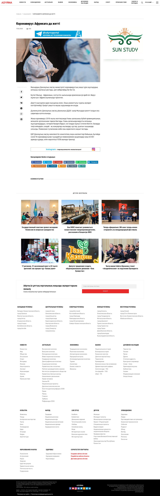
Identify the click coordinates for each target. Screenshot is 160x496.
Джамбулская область (104, 329)
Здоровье (124, 413)
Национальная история (103, 347)
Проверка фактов (99, 432)
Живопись (23, 413)
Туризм (72, 360)
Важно (60, 2)
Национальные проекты (50, 382)
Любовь (74, 423)
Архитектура (24, 435)
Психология (24, 452)
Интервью (23, 360)
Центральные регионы (54, 305)
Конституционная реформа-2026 (53, 387)
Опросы (22, 372)
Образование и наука (28, 448)
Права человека (47, 377)
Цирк (21, 428)
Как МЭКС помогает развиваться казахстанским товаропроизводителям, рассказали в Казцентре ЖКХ (80, 230)
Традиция (48, 413)
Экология (124, 438)
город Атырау (21, 322)
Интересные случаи (78, 430)
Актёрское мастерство (28, 418)
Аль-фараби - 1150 (101, 370)
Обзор (123, 428)
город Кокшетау (51, 314)
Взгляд (123, 430)
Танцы (22, 415)
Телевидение (24, 425)
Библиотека (127, 367)
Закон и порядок (134, 2)
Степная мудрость (129, 357)
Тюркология (99, 357)
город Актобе (21, 327)
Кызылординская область (105, 334)
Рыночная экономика (77, 350)
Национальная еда (51, 418)
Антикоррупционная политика (80, 357)
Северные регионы (76, 305)
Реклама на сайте (23, 493)
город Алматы (102, 309)
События (124, 423)
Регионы (124, 435)
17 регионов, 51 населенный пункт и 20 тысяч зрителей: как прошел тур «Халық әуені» (40, 267)
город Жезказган (51, 324)
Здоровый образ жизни (53, 452)
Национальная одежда (52, 423)
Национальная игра (51, 415)
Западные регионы (24, 305)
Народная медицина (52, 454)
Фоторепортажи (77, 435)
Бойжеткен (75, 415)
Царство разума (25, 462)
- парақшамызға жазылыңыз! (63, 149)
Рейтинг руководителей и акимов (53, 367)
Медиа (22, 433)
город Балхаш (50, 329)
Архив (22, 375)
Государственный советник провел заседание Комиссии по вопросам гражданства (40, 229)
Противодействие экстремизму (131, 418)
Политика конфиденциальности (42, 493)
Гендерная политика (49, 357)
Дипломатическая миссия (51, 385)
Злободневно (36, 2)
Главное (45, 394)
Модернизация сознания (131, 372)
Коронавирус (50, 457)
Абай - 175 (98, 372)
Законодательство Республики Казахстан (104, 441)
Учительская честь (26, 467)
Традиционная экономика (78, 347)
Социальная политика (49, 362)
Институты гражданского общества (54, 370)
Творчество (127, 347)
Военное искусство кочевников (105, 362)
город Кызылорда (103, 332)
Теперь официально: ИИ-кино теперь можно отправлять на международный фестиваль (120, 229)
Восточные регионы (128, 305)
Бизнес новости (75, 365)
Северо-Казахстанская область (80, 322)
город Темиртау (51, 327)
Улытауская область (52, 322)
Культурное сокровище (131, 360)
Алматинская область (104, 312)
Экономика (72, 2)
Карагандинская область (54, 319)
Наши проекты (25, 365)
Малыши (96, 413)
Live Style (75, 409)
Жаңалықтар (27, 14)
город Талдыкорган (103, 314)
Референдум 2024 (48, 399)
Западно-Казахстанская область (28, 309)
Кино (21, 423)
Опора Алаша (127, 375)
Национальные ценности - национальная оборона (102, 429)
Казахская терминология (129, 420)
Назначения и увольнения (50, 375)
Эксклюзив (124, 433)
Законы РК (45, 380)
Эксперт (23, 367)
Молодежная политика (49, 352)
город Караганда (51, 317)
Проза (125, 352)
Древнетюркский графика (104, 365)
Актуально (49, 2)
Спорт (108, 2)
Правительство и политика (51, 365)
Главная (18, 14)
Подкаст (124, 425)
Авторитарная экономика (78, 352)
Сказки (125, 370)
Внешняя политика (48, 350)
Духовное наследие (84, 2)
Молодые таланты (100, 415)
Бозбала (74, 413)
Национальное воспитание (54, 420)
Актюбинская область (24, 324)
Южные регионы (103, 305)
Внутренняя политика (49, 347)
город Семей (124, 309)
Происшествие (121, 2)
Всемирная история (102, 350)
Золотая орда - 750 (101, 367)
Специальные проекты (101, 423)
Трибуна (45, 397)
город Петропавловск (76, 319)
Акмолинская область (53, 312)
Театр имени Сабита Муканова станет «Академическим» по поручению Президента (120, 267)
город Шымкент (102, 319)
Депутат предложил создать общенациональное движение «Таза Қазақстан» (80, 268)
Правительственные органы (51, 372)
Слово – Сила (127, 362)
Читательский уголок (79, 420)
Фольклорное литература (102, 418)
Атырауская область (24, 319)
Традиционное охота (52, 425)
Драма (125, 355)
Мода (73, 428)
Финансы (73, 367)
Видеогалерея (98, 425)
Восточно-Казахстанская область (131, 314)
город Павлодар (74, 314)
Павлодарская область (77, 317)
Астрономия (24, 454)
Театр (22, 420)
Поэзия (125, 350)
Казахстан (23, 347)
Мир (21, 350)
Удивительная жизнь (27, 464)
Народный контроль (76, 355)
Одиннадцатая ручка (130, 365)
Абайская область (126, 317)
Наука (22, 457)
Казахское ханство (101, 352)
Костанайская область (77, 312)
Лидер (123, 415)
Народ (96, 2)
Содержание (24, 469)
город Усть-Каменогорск (128, 312)
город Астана (50, 309)
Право (44, 390)
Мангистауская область (25, 314)
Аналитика (73, 362)
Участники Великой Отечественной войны (105, 436)
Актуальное (24, 355)
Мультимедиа (24, 370)
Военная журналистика (79, 433)
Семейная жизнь (77, 425)
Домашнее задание (78, 418)
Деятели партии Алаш (102, 355)
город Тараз (101, 327)
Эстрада (23, 430)
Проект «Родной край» (101, 420)
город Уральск (22, 312)
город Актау (21, 317)
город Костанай (74, 309)
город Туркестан (102, 324)
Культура (23, 409)
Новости (22, 2)
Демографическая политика (51, 360)
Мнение (22, 362)
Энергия (23, 459)
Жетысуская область (104, 317)
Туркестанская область (105, 322)
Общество (23, 352)
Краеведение (99, 360)
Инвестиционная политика (51, 355)
